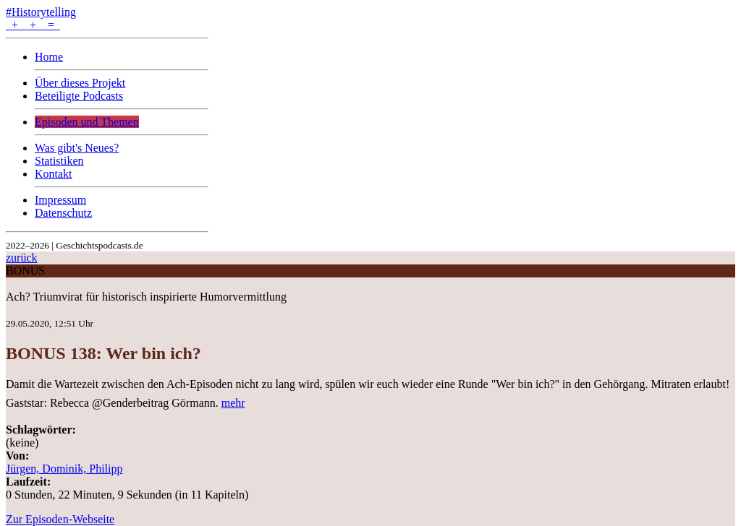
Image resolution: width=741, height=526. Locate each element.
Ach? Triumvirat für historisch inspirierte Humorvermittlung (146, 296)
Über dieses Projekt (80, 83)
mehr (233, 403)
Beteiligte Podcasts (79, 96)
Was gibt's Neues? (77, 148)
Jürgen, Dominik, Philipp (64, 468)
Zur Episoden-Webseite (60, 519)
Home (49, 57)
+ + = (33, 25)
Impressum (60, 200)
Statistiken (59, 161)
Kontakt (53, 174)
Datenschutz (63, 213)
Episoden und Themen (87, 122)
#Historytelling (41, 12)
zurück (22, 257)
